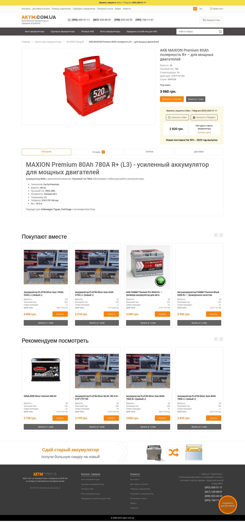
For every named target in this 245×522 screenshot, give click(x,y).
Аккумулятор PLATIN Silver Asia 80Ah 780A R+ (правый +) (145, 398)
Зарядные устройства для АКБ (141, 31)
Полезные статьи (105, 8)
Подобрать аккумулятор (84, 8)
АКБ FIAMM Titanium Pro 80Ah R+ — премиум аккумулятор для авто (147, 294)
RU (195, 8)
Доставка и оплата (41, 8)
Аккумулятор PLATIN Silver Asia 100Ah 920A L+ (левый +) (42, 294)
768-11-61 (144, 19)
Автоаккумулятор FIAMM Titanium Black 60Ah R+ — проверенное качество (197, 294)
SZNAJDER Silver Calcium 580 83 (42, 396)
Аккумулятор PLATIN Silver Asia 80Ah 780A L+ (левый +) (196, 398)
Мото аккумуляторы (110, 31)
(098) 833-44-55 (214, 495)
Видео (118, 8)
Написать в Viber (177, 117)
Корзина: (211, 20)
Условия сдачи (204, 132)
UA (200, 8)
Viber (119, 2)
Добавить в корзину (172, 99)
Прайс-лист (216, 8)
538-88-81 (102, 19)
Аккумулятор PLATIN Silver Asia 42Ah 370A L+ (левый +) (94, 294)
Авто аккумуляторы (34, 31)
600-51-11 (81, 19)
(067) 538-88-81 (214, 492)
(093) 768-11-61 (214, 499)
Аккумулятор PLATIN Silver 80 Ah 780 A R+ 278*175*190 (94, 398)
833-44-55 (123, 19)
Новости (127, 8)
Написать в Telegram (204, 117)
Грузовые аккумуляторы (63, 31)
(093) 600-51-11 (214, 488)
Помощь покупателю (61, 8)
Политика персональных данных (45, 489)
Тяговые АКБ (87, 31)
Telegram (127, 2)
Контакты (26, 8)
